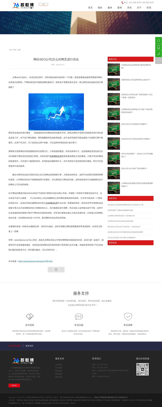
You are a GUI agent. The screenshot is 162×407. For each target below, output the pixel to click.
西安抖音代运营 (33, 400)
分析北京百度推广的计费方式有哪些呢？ (122, 238)
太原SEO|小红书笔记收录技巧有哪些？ (136, 139)
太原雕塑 (37, 403)
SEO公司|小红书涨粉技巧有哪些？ (134, 124)
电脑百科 (125, 400)
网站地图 (79, 397)
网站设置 (58, 377)
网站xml (86, 397)
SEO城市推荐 (14, 346)
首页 (90, 7)
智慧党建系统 (54, 400)
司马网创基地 (141, 400)
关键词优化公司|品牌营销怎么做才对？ (136, 80)
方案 (18, 50)
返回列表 (56, 269)
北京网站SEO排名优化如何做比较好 (120, 221)
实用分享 (30, 403)
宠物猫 (84, 400)
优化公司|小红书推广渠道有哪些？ (134, 168)
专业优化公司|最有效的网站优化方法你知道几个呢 (125, 205)
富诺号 (66, 403)
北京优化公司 (122, 397)
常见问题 (78, 325)
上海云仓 (72, 403)
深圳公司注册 (53, 403)
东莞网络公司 (100, 400)
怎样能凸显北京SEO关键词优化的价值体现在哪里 (125, 232)
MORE (14, 385)
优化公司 (97, 397)
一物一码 (24, 403)
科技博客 (69, 400)
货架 (25, 400)
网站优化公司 (112, 397)
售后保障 (128, 325)
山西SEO (62, 400)
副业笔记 (108, 400)
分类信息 (44, 403)
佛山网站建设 (44, 400)
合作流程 (29, 325)
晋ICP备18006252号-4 (68, 397)
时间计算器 (91, 400)
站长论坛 (132, 400)
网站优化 (18, 368)
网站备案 (58, 374)
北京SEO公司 (56, 156)
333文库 (61, 403)
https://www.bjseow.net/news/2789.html (35, 261)
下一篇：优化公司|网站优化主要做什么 (62, 269)
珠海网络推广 (117, 400)
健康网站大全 (15, 403)
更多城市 (29, 346)
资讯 (14, 50)
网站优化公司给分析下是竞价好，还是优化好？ (124, 227)
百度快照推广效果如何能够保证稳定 (120, 210)
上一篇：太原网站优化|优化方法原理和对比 (50, 269)
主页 (10, 50)
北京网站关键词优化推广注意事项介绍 (121, 216)
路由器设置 (77, 400)
